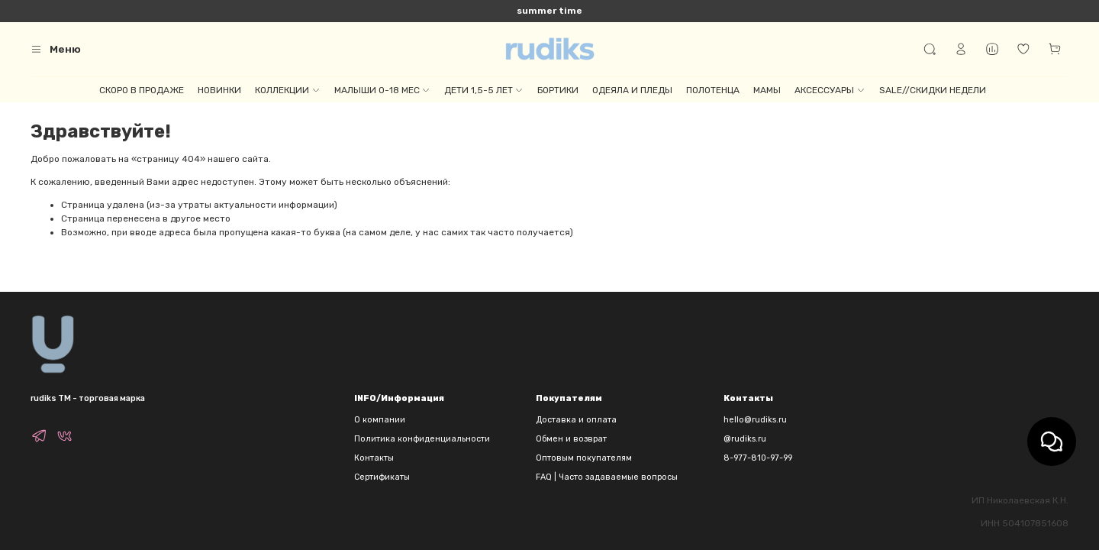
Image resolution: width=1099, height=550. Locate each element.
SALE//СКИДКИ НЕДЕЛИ (932, 90)
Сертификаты (382, 477)
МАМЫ (767, 90)
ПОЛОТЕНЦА (713, 90)
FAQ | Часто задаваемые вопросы (607, 477)
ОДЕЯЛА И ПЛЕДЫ (632, 90)
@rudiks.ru (745, 439)
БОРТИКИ (558, 90)
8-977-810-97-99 (758, 458)
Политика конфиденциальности (422, 439)
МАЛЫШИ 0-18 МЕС (382, 90)
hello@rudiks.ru (755, 420)
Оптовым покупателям (584, 458)
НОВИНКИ (219, 90)
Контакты (374, 458)
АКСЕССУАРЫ (829, 90)
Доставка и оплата (576, 420)
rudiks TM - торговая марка (88, 398)
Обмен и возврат (571, 439)
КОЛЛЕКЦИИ (287, 90)
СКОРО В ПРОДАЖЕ (141, 90)
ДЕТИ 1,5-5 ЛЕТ (484, 90)
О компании (379, 420)
